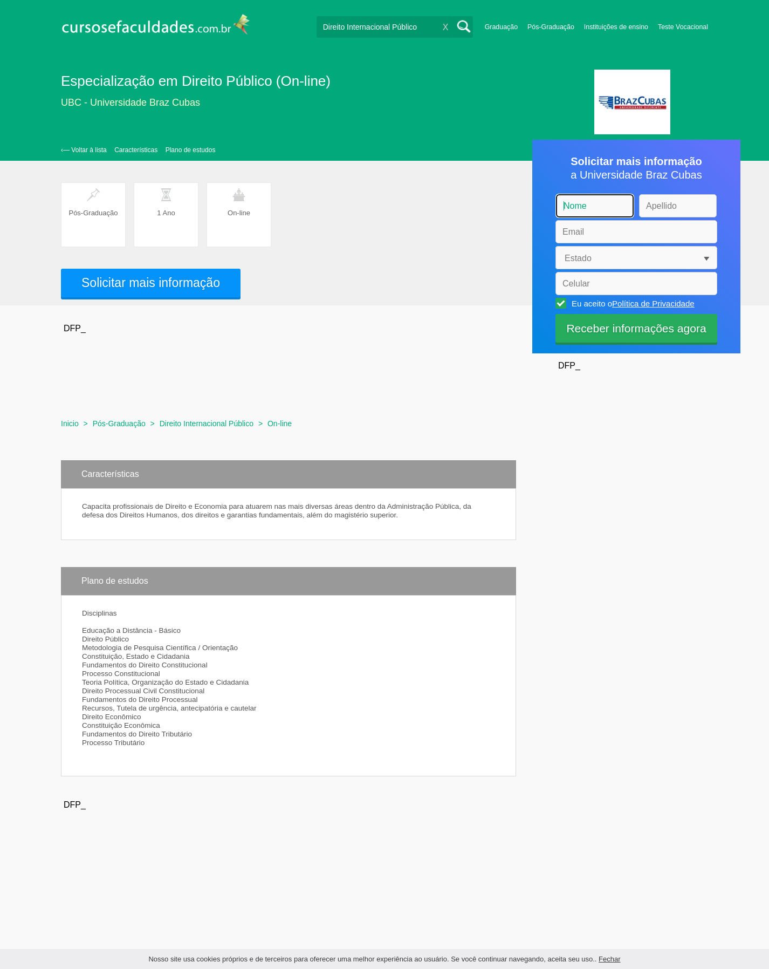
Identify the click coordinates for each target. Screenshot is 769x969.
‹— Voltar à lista (84, 150)
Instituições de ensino (616, 27)
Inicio (70, 423)
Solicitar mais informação (150, 283)
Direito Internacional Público (206, 423)
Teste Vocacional (683, 27)
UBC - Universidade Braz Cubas (130, 102)
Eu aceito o (631, 303)
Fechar (609, 959)
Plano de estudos (191, 150)
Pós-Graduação (550, 27)
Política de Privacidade (653, 303)
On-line (279, 423)
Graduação (501, 27)
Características (135, 150)
